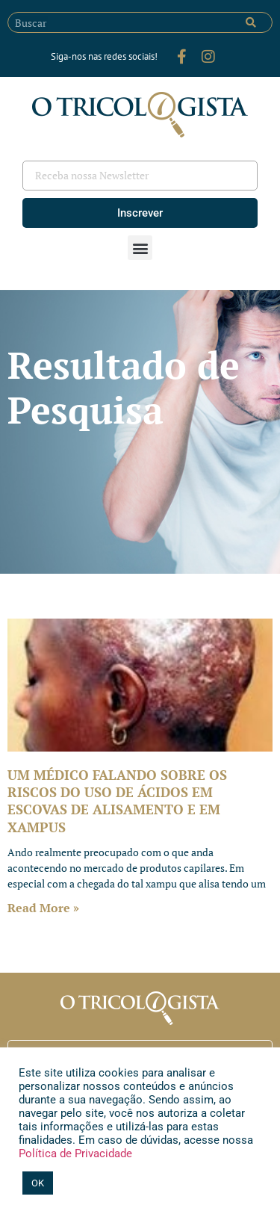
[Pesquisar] (251, 22)
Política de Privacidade (75, 1153)
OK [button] (37, 1183)
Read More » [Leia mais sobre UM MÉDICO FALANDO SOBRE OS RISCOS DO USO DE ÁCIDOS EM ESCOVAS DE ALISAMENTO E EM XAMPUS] (43, 907)
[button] (140, 247)
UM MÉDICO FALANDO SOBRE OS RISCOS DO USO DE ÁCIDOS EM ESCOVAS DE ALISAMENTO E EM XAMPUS (117, 801)
